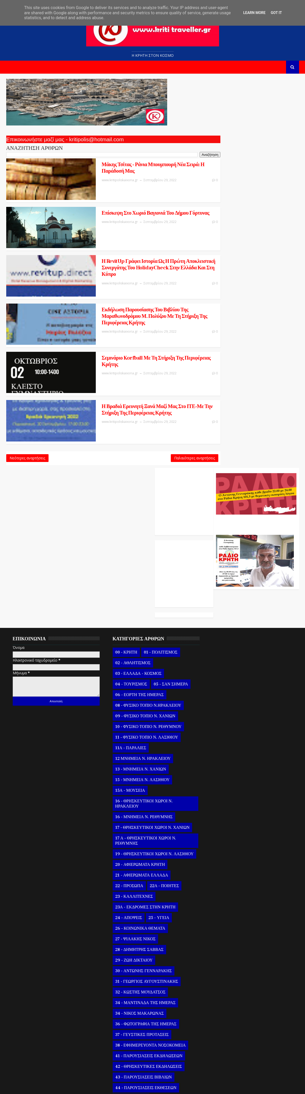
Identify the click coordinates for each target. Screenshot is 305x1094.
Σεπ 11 (226, 883)
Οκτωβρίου (225, 481)
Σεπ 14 (226, 857)
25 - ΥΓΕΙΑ (155, 735)
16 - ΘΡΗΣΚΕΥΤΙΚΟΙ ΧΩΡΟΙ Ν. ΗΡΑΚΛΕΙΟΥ (140, 616)
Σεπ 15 (226, 849)
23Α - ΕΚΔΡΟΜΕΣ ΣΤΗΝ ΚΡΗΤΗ (141, 724)
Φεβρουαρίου (227, 1030)
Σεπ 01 (226, 968)
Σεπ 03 (226, 951)
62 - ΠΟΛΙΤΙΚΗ (125, 1011)
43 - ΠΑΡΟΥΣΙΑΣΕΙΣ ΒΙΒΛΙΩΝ (139, 894)
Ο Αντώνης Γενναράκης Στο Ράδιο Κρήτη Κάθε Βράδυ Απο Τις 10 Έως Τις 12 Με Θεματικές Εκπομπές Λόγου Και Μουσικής (255, 133)
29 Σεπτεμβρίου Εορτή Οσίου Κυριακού (252, 713)
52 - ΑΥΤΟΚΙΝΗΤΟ (128, 969)
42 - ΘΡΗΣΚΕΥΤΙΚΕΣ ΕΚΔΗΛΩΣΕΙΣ (144, 884)
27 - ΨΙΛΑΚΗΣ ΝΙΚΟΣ (131, 756)
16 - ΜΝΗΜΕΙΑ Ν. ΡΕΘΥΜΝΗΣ (140, 629)
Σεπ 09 (226, 900)
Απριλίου (223, 1013)
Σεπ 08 (226, 909)
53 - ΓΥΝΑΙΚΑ (166, 969)
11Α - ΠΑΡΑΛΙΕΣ (127, 560)
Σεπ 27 (226, 747)
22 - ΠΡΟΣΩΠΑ (125, 703)
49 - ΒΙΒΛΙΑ (165, 948)
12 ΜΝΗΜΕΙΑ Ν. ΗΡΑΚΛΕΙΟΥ (139, 571)
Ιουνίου (222, 996)
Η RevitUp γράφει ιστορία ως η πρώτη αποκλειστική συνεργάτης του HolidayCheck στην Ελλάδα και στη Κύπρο (130, 250)
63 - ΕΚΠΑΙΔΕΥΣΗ (164, 1011)
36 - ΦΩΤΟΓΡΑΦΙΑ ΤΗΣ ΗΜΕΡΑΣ (142, 841)
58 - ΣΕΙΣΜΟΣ (170, 990)
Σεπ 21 (226, 798)
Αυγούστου (225, 979)
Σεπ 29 (226, 505)
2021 (215, 1049)
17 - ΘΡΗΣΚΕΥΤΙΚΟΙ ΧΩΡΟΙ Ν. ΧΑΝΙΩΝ (148, 640)
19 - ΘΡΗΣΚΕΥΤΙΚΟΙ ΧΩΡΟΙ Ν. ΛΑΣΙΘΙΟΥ (140, 669)
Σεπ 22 (226, 789)
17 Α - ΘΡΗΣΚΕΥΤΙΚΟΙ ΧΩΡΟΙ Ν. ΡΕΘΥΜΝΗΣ (141, 653)
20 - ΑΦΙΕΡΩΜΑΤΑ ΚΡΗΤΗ (136, 682)
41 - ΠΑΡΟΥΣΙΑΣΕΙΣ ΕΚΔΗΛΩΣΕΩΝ (145, 873)
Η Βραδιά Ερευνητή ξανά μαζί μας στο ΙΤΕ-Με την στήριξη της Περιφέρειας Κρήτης (130, 374)
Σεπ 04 (226, 943)
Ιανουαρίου (225, 1038)
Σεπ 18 (226, 823)
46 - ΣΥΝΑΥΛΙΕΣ (127, 916)
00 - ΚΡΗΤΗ (122, 464)
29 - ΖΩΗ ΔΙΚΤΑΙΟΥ (130, 778)
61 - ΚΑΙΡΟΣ (171, 1001)
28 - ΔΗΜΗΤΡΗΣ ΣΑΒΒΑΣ (135, 767)
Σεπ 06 (226, 926)
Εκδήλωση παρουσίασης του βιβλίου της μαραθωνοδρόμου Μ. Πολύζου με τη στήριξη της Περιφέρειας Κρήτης (129, 291)
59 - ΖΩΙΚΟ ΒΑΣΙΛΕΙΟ (132, 1001)
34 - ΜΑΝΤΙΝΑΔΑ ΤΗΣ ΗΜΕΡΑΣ (141, 820)
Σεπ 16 (226, 840)
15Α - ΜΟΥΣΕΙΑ (126, 603)
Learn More (254, 13)
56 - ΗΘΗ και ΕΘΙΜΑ (131, 990)
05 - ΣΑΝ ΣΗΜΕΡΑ (167, 496)
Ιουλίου (222, 987)
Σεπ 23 (226, 781)
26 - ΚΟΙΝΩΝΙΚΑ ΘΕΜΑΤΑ (136, 746)
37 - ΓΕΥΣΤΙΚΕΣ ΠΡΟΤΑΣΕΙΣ (138, 852)
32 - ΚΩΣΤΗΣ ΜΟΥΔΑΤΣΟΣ (136, 809)
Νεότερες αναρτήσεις (27, 418)
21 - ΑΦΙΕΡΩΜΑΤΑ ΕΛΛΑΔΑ (137, 693)
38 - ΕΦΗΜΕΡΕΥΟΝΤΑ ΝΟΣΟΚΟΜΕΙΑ (146, 863)
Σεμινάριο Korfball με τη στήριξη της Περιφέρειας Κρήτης (129, 330)
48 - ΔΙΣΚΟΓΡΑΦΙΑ (129, 948)
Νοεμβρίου (225, 472)
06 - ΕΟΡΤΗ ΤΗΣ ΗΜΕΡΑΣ (135, 507)
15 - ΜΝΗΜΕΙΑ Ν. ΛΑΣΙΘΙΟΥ (138, 592)
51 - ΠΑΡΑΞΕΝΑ (156, 958)
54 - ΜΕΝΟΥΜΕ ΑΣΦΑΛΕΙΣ (137, 980)
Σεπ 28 (226, 738)
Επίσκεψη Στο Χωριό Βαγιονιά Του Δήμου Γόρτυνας (120, 205)
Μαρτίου (223, 1021)
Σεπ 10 (226, 891)
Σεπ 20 (226, 806)
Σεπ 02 (226, 960)
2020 (215, 1057)
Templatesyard (66, 1086)
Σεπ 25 (226, 764)
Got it (276, 13)
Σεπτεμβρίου (226, 489)
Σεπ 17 (226, 832)
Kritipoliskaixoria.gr (131, 1086)
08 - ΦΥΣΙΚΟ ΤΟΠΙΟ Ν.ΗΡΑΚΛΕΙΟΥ (144, 518)
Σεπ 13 (226, 866)
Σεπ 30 (226, 497)
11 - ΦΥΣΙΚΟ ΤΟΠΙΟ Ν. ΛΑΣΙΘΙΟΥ (142, 549)
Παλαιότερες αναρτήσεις (172, 418)
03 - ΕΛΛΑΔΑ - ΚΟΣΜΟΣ (134, 486)
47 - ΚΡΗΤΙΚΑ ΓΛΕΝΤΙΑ (133, 926)
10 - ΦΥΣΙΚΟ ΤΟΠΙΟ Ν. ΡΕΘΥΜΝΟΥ (144, 539)
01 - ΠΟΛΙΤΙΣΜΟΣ (157, 464)
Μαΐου (221, 1004)
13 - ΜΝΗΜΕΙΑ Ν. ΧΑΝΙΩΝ (136, 581)
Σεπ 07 (226, 917)
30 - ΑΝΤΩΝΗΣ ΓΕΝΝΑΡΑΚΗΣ (139, 788)
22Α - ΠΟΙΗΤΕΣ (160, 703)
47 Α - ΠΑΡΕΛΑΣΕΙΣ (130, 937)
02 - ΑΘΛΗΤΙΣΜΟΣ (129, 475)
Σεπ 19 (226, 815)
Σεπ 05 (226, 934)
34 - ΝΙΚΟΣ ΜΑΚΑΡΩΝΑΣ (135, 831)
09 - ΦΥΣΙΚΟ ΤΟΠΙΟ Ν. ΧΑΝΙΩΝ (141, 528)
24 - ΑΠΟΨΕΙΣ (124, 735)
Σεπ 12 (226, 875)
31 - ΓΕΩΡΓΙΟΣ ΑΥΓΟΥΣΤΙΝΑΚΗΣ (142, 799)
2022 (215, 464)
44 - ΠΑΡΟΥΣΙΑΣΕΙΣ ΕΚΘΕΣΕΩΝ (142, 905)
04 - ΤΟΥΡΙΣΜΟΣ (127, 496)
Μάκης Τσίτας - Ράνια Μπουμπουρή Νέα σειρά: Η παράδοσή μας (129, 167)
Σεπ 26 (226, 755)
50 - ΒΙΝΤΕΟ (123, 958)
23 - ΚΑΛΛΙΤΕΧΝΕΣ (130, 714)
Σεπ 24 (226, 772)
